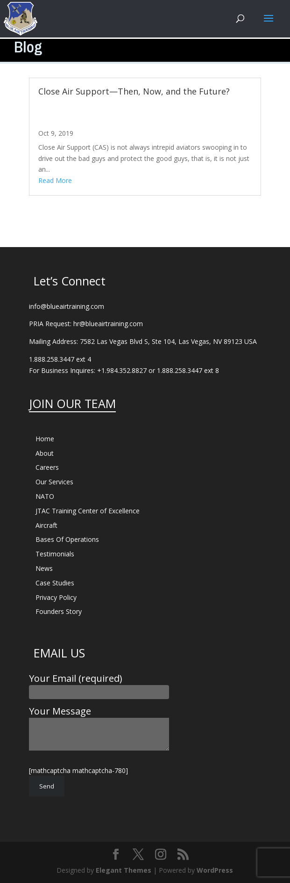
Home (44, 438)
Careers (47, 467)
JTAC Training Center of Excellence (87, 510)
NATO (44, 496)
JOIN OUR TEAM (72, 403)
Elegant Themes (123, 870)
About (44, 453)
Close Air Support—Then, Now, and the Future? (134, 91)
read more (55, 180)
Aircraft (46, 525)
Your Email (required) (99, 684)
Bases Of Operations (67, 539)
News (44, 568)
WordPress (215, 870)
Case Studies (54, 582)
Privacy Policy (56, 597)
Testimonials (54, 553)
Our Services (54, 481)
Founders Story (58, 611)
